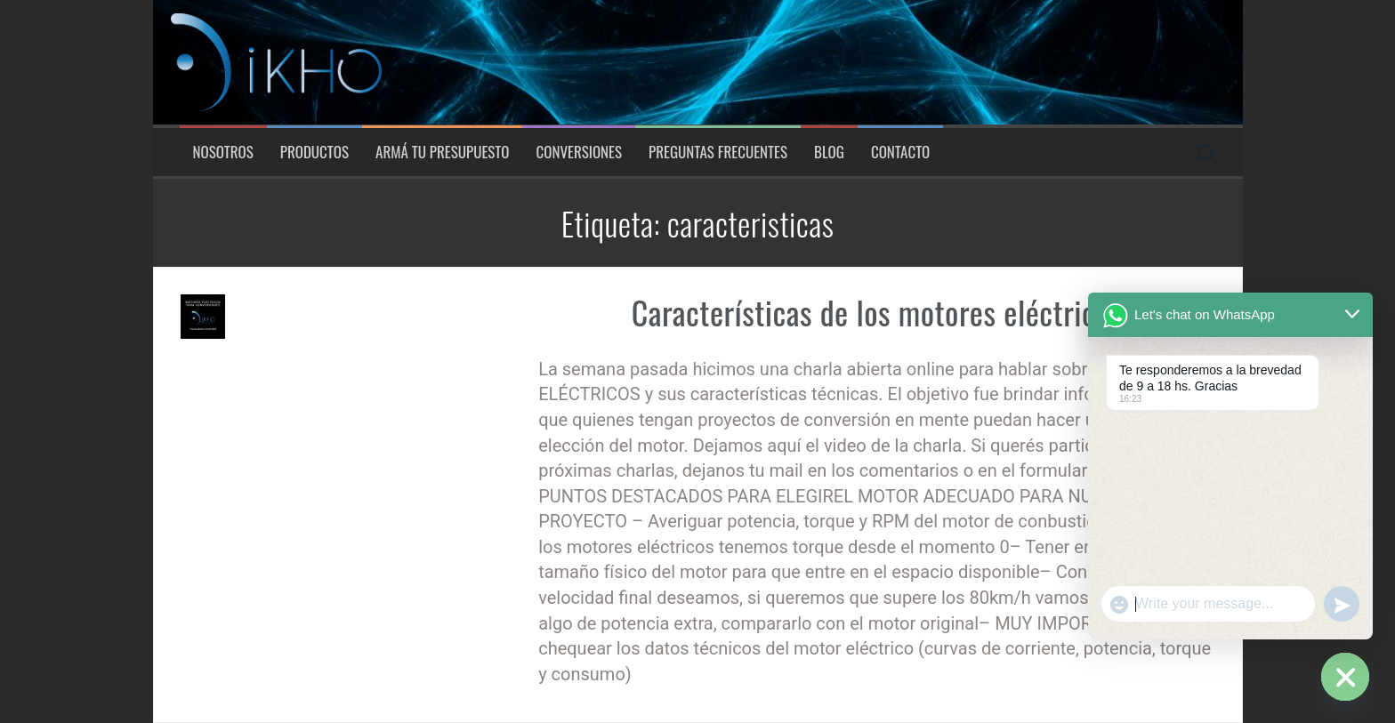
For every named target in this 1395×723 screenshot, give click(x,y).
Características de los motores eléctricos (877, 311)
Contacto (900, 152)
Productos (314, 152)
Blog (829, 152)
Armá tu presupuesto (442, 152)
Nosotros (223, 152)
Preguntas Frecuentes (718, 152)
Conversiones (579, 152)
